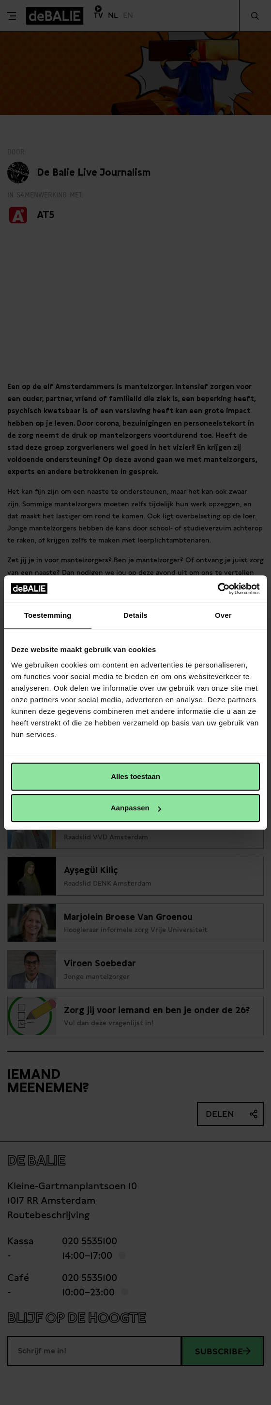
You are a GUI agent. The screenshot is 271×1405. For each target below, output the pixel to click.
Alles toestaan (135, 776)
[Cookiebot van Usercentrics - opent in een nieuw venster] (217, 589)
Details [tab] (135, 615)
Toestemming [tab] (48, 615)
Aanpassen (136, 808)
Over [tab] (223, 615)
